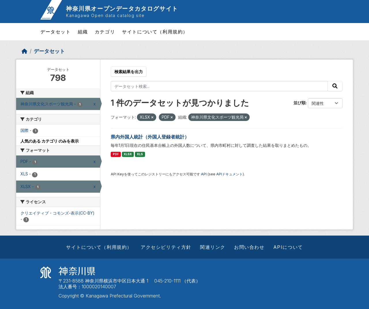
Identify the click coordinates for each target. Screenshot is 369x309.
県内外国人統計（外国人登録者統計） (150, 137)
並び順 (299, 102)
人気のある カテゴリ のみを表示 (49, 141)
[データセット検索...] (219, 86)
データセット (55, 32)
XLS (140, 154)
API (204, 174)
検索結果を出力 (128, 71)
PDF (116, 154)
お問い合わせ (249, 247)
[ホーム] (24, 51)
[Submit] (334, 86)
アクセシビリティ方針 (166, 247)
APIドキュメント (229, 174)
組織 (83, 32)
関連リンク (212, 247)
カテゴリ (105, 32)
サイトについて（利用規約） (155, 32)
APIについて (288, 247)
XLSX (128, 154)
